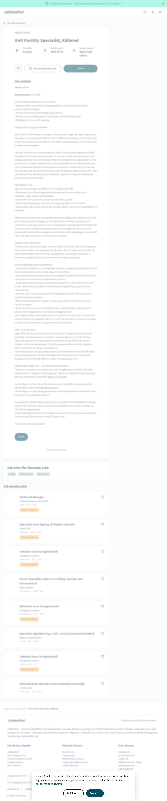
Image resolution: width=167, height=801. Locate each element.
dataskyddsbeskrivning (49, 784)
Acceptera (95, 793)
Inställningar (73, 793)
